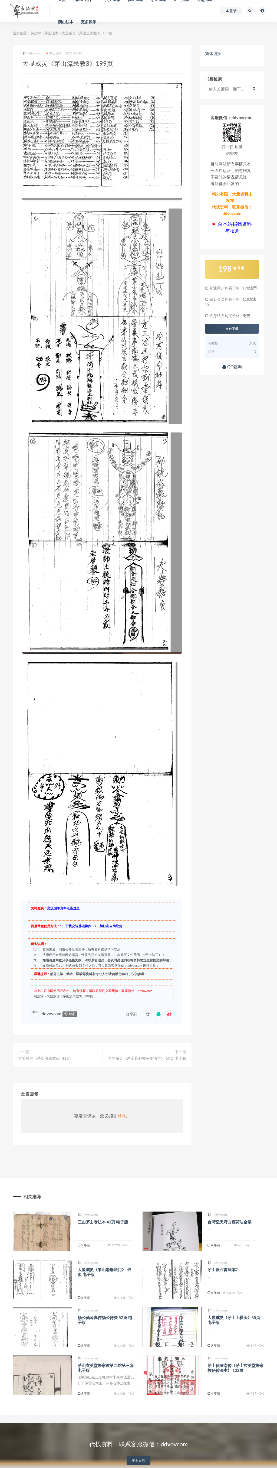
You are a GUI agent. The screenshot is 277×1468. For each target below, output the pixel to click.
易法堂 (35, 33)
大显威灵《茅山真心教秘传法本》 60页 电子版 (147, 1058)
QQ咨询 (232, 366)
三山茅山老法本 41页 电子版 (103, 1221)
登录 (121, 1115)
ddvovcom (32, 53)
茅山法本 (51, 33)
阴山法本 (66, 21)
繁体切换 (213, 53)
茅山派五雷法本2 (222, 1269)
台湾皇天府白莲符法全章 (229, 1221)
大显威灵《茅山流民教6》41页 (44, 1058)
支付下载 (232, 328)
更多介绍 (138, 1460)
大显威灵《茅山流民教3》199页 (70, 996)
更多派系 (88, 21)
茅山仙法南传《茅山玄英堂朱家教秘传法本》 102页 (235, 1368)
